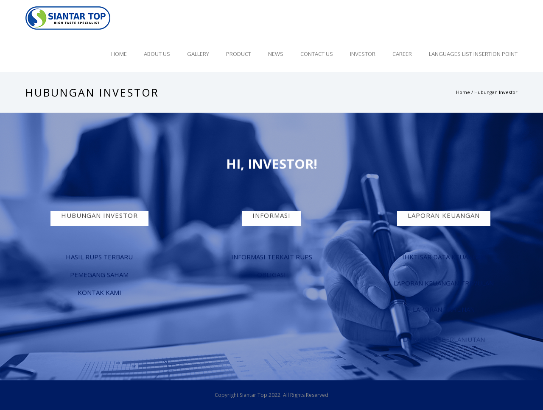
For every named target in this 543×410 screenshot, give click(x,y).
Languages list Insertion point (473, 54)
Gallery (198, 54)
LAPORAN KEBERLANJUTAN (444, 341)
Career (402, 54)
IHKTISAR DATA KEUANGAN (444, 257)
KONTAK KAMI (99, 292)
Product (238, 54)
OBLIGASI (271, 275)
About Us (157, 54)
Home (119, 54)
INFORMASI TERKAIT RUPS (271, 257)
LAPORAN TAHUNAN (444, 309)
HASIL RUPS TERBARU (99, 257)
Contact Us (316, 54)
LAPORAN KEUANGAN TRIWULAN (444, 283)
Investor (362, 54)
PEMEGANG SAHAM (99, 275)
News (275, 54)
